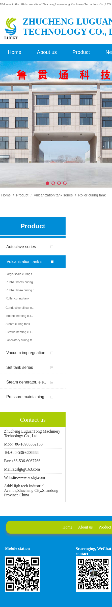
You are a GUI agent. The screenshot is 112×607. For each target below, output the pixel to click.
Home (6, 195)
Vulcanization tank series (53, 195)
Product (22, 195)
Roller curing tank (91, 195)
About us (85, 527)
